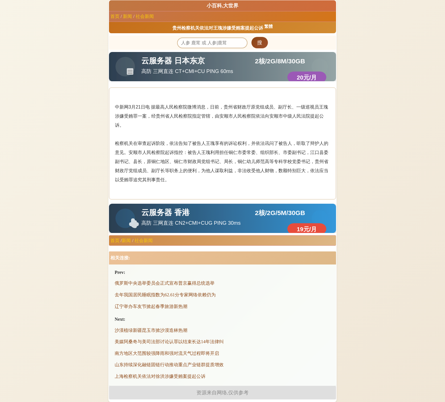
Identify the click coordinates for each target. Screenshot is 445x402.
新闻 (127, 16)
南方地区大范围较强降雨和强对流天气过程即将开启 (167, 353)
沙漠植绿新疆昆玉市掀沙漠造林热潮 (151, 330)
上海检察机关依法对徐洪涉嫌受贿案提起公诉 (160, 376)
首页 (114, 16)
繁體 (268, 26)
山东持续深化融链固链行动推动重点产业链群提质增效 (169, 364)
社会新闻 (145, 16)
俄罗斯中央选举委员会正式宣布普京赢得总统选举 (165, 283)
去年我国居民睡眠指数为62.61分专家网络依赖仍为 (165, 294)
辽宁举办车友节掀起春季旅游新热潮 (151, 306)
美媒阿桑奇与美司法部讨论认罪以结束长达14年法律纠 (169, 341)
